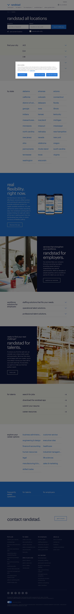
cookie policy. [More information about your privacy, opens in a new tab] (32, 70)
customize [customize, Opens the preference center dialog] (22, 74)
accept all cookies (52, 74)
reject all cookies (39, 74)
